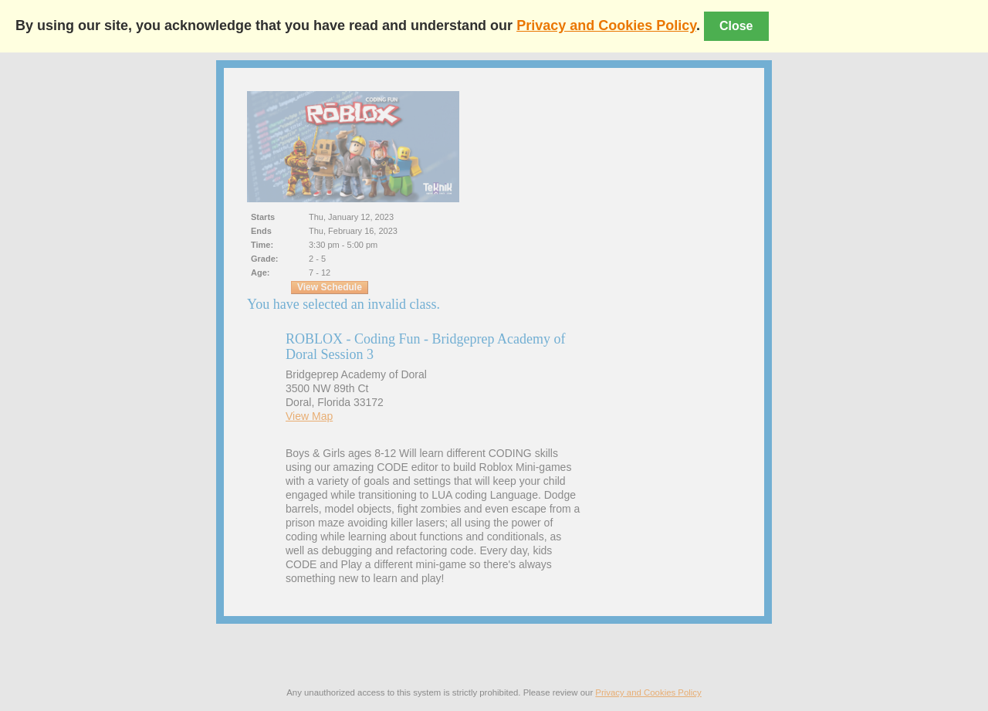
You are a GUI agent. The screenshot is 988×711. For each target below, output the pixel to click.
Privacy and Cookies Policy (606, 25)
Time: (262, 244)
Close (736, 25)
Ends (261, 230)
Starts (263, 217)
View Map (309, 416)
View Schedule (329, 287)
